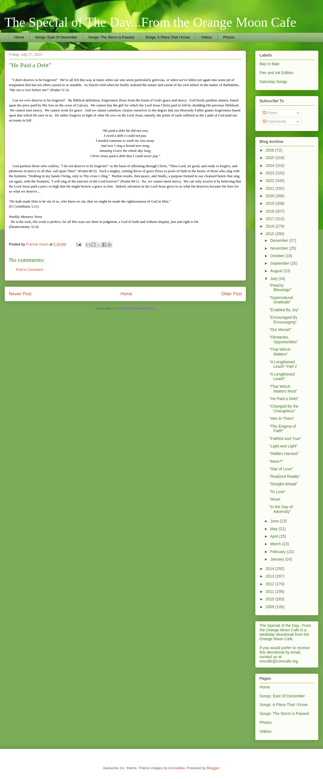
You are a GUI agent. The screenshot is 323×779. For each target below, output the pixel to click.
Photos (228, 37)
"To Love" (277, 492)
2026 (270, 150)
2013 (270, 576)
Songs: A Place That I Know (167, 37)
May (274, 529)
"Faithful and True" (285, 438)
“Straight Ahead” (283, 484)
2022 (270, 180)
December (279, 240)
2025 (270, 157)
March (276, 544)
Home (19, 37)
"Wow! (274, 499)
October (277, 256)
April (274, 536)
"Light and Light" (283, 446)
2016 (270, 226)
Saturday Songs (273, 81)
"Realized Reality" (284, 476)
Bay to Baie (270, 64)
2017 (270, 218)
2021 (270, 188)
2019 (270, 203)
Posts (270, 113)
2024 (270, 165)
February (278, 551)
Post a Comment (29, 269)
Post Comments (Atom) (136, 308)
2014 (270, 568)
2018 (270, 211)
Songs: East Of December (56, 37)
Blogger (213, 768)
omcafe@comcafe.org (279, 661)
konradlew (176, 768)
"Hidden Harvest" (284, 453)
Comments (274, 121)
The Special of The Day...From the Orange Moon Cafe (150, 22)
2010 (270, 599)
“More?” (276, 461)
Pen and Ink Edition (276, 72)
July (274, 278)
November (279, 248)
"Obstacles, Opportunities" (283, 339)
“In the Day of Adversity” (281, 509)
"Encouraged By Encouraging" (283, 319)
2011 (270, 591)
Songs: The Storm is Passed (111, 37)
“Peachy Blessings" (280, 287)
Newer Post (20, 293)
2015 (270, 234)
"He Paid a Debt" (283, 398)
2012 (270, 584)
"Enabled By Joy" (284, 310)
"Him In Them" (281, 418)
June (275, 521)
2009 (270, 607)
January (277, 559)
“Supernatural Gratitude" (281, 300)
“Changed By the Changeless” (283, 408)
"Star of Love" (281, 469)
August (276, 271)
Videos (206, 37)
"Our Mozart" (280, 329)
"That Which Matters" (279, 351)
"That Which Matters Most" (283, 388)
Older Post (231, 293)
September (280, 263)
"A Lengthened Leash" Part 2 (283, 364)
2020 (270, 196)
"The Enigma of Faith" (282, 428)
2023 (270, 173)
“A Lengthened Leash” (282, 376)
